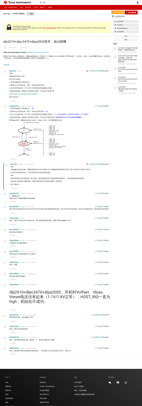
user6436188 (14, 315)
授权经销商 (91, 394)
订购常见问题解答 (80, 394)
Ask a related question (49, 28)
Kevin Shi (12, 71)
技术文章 (28, 7)
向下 (16, 101)
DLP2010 (120, 25)
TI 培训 (35, 7)
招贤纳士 (8, 386)
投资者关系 (9, 398)
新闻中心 (8, 390)
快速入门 (43, 7)
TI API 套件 (78, 382)
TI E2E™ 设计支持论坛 (47, 386)
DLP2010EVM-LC (122, 28)
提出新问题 (132, 12)
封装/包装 (43, 398)
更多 (32, 14)
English (50, 7)
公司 (6, 382)
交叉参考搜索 (44, 390)
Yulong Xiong (14, 218)
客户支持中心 (44, 394)
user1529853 (14, 206)
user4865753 (12, 47)
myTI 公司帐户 (79, 386)
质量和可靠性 (44, 402)
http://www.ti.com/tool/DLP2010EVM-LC (23, 94)
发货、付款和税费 (80, 390)
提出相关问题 (118, 12)
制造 (6, 402)
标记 (125, 36)
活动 (6, 394)
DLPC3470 (120, 21)
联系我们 (43, 382)
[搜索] (75, 2)
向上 (10, 101)
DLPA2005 (120, 31)
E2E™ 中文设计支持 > (11, 7)
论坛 (21, 7)
